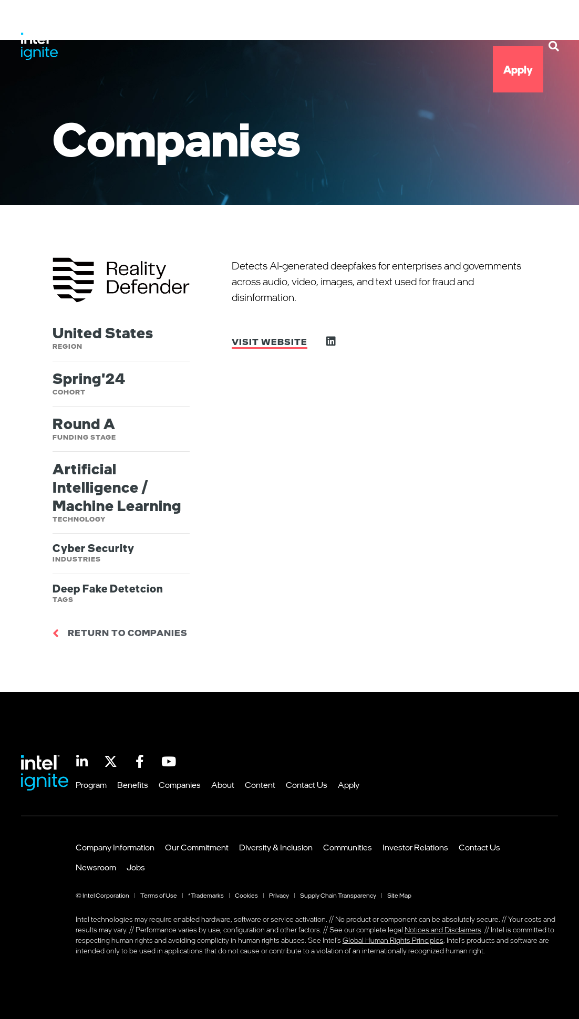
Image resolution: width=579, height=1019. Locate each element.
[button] (553, 46)
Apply (518, 69)
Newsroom (96, 867)
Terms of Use (158, 895)
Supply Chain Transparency (338, 895)
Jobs (136, 867)
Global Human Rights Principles (393, 939)
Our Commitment (197, 847)
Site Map (399, 895)
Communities (347, 847)
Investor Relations (415, 847)
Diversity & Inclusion (276, 847)
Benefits (251, 23)
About (386, 23)
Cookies (246, 895)
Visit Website (269, 341)
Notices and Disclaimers (443, 929)
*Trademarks (206, 895)
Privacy (279, 895)
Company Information (115, 847)
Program (187, 23)
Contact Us (507, 23)
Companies (321, 23)
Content (443, 23)
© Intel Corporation (102, 895)
